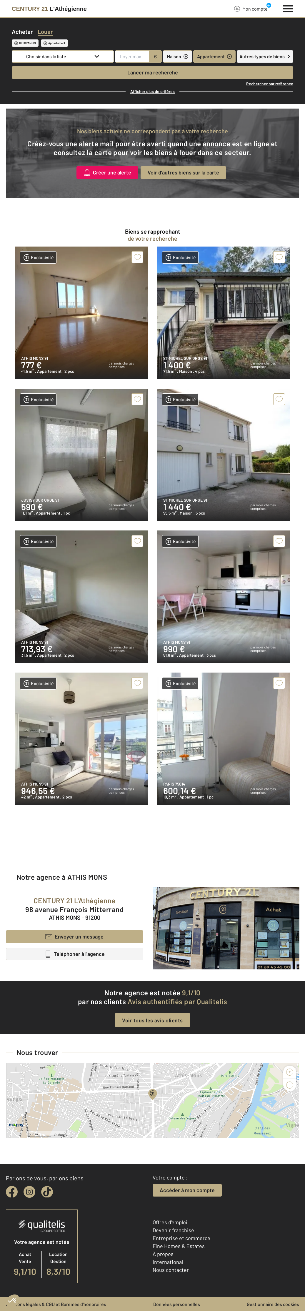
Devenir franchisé (173, 1230)
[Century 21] (49, 9)
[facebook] (12, 1192)
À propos (163, 1254)
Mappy (62, 1135)
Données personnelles (176, 1304)
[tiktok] (47, 1192)
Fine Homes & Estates (179, 1246)
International (168, 1262)
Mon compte (251, 8)
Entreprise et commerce (181, 1238)
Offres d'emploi (170, 1222)
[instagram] (29, 1192)
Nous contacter (171, 1270)
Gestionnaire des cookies (273, 1304)
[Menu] (288, 8)
